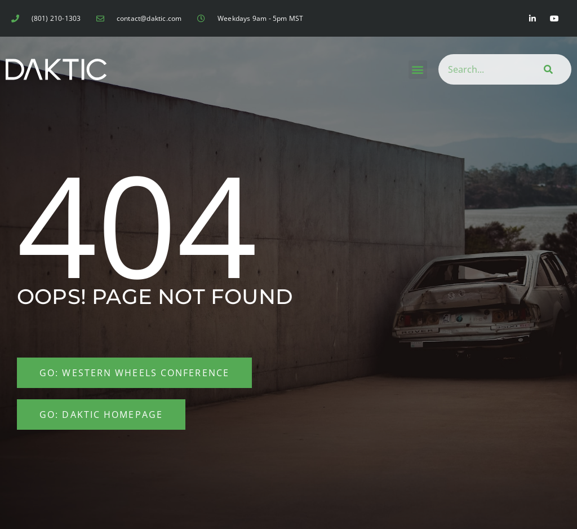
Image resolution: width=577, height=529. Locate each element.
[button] (418, 69)
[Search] (546, 69)
